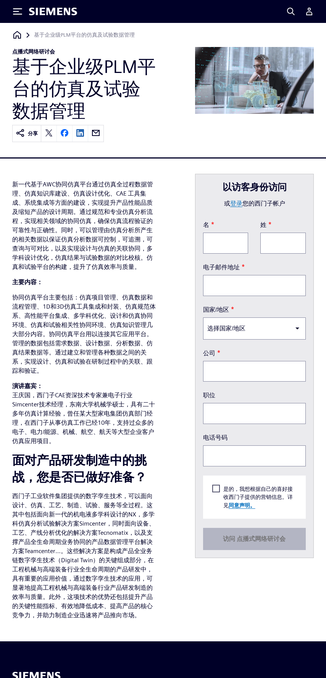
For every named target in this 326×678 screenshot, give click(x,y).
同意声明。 (242, 505)
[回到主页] (17, 35)
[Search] (291, 11)
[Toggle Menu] (17, 11)
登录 (236, 203)
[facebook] (64, 133)
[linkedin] (80, 133)
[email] (95, 133)
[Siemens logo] (53, 11)
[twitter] (48, 133)
